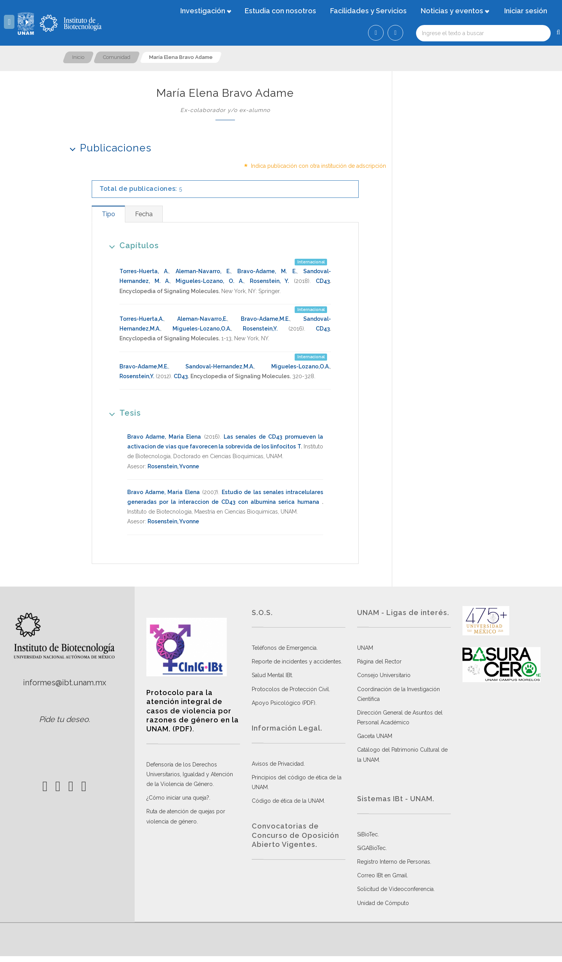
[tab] (108, 214)
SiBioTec (367, 834)
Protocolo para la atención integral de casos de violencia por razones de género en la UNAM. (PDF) (192, 710)
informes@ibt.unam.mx (64, 682)
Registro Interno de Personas (393, 862)
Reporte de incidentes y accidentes (296, 661)
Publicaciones (107, 147)
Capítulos (131, 245)
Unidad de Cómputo (383, 903)
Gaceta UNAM (374, 736)
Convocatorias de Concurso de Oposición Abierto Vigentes (295, 835)
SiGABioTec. (372, 848)
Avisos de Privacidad (278, 764)
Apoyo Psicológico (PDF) (283, 703)
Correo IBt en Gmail (382, 875)
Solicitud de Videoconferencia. (396, 889)
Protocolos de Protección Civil (290, 689)
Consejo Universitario (384, 675)
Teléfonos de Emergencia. (285, 648)
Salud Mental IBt (272, 675)
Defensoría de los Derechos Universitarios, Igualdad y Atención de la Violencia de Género (189, 774)
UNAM (365, 648)
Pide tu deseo (64, 719)
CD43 (323, 281)
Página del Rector (379, 661)
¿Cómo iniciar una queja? (177, 798)
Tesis (122, 413)
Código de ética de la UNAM (288, 801)
